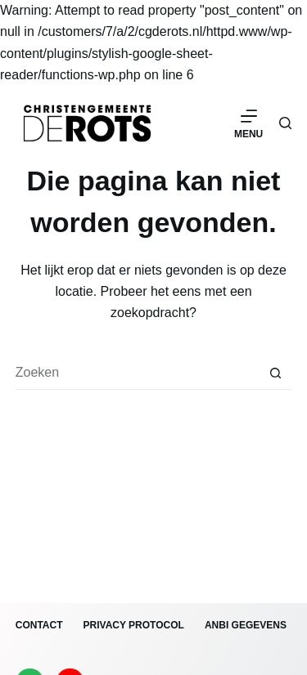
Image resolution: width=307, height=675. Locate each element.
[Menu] (248, 123)
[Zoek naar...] (138, 373)
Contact (39, 625)
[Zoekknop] (275, 373)
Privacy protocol (134, 625)
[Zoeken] (285, 123)
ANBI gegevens (246, 625)
